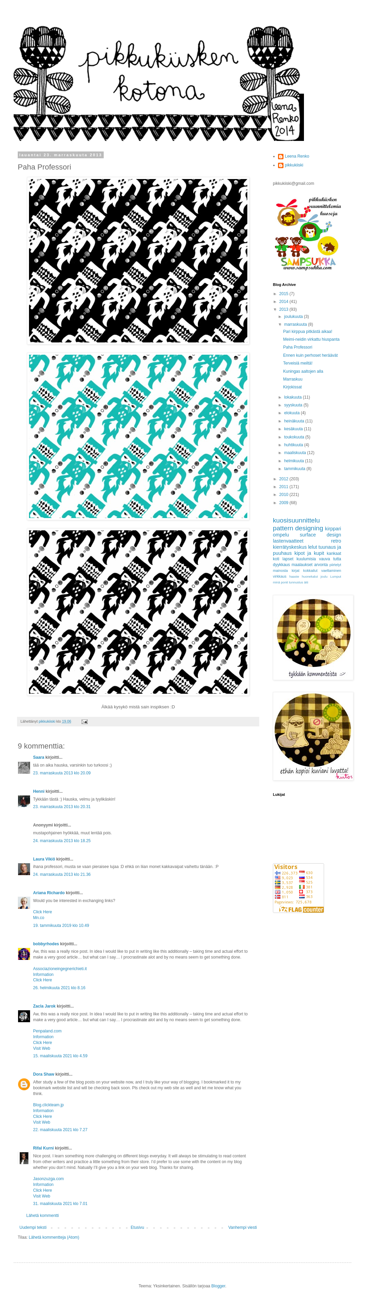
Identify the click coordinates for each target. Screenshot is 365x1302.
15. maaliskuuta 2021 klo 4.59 (60, 1056)
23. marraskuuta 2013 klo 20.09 (62, 773)
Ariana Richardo (49, 892)
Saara (38, 757)
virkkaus (280, 576)
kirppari (333, 528)
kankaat (334, 553)
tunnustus (296, 582)
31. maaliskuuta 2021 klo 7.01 (60, 1203)
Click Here (42, 912)
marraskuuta (296, 324)
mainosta (280, 570)
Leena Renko (297, 156)
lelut (312, 547)
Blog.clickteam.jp (48, 1105)
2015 (284, 293)
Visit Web (41, 1048)
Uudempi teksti (32, 1227)
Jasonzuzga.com (48, 1178)
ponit (284, 582)
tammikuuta (295, 468)
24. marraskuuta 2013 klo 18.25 (62, 840)
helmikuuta (294, 461)
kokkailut (310, 570)
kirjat (296, 570)
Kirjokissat (292, 387)
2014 (284, 301)
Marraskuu (293, 379)
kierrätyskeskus (290, 547)
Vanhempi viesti (242, 1227)
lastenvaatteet (288, 541)
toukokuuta (294, 437)
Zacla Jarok (44, 1006)
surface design (320, 534)
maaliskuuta (295, 452)
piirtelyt (335, 565)
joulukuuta (294, 316)
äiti (306, 582)
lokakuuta (293, 397)
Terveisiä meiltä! (297, 363)
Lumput (335, 576)
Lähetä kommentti (42, 1215)
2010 (284, 494)
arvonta (321, 564)
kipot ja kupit (309, 553)
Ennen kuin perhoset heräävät (310, 355)
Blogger (218, 1286)
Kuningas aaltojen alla (303, 371)
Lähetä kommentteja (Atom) (54, 1237)
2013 (284, 309)
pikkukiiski (294, 165)
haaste (294, 576)
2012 (284, 479)
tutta (337, 559)
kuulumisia (306, 559)
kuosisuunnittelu (296, 520)
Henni (38, 791)
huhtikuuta (294, 445)
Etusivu (137, 1227)
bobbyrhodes (46, 944)
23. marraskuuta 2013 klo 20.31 (62, 806)
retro (336, 541)
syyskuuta (294, 405)
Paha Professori (297, 347)
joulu (324, 576)
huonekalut (310, 576)
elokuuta (292, 413)
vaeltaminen (331, 570)
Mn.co (38, 917)
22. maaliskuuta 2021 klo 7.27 (60, 1129)
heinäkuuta (294, 421)
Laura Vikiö (44, 859)
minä (276, 582)
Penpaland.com (47, 1031)
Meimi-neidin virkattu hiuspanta (311, 339)
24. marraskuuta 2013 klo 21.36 (62, 874)
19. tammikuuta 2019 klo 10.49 (61, 925)
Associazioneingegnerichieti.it (60, 968)
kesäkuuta (294, 429)
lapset (287, 559)
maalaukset (302, 564)
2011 (284, 486)
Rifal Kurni (43, 1148)
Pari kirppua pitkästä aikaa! (307, 331)
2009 (284, 502)
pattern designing (298, 528)
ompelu (281, 534)
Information (43, 974)
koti (276, 559)
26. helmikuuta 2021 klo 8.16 (59, 987)
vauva (324, 559)
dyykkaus (281, 564)
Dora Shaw (43, 1074)
